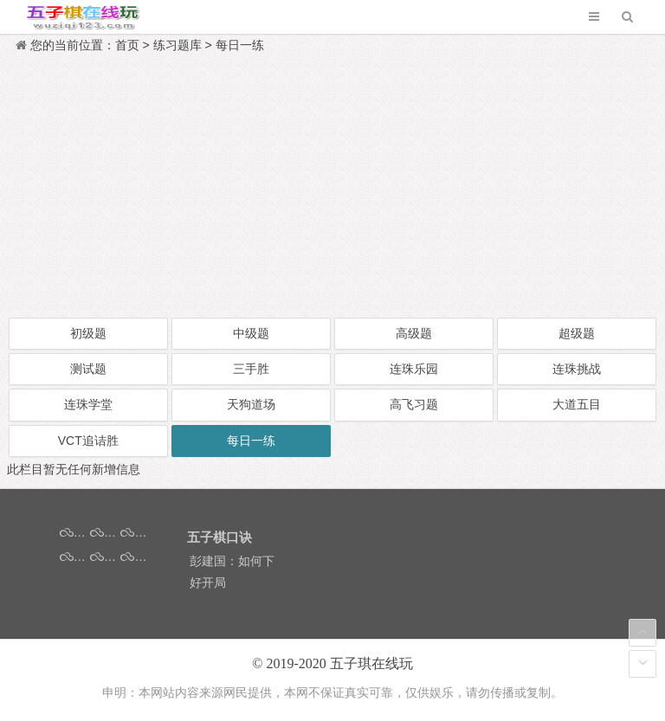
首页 (127, 45)
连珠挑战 (576, 369)
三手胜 (251, 369)
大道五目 (576, 404)
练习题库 (177, 45)
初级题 (88, 333)
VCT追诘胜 (88, 440)
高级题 (414, 333)
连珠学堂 (88, 404)
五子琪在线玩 (371, 663)
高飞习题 (414, 404)
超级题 (576, 333)
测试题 (88, 369)
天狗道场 (251, 404)
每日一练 (240, 45)
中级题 (251, 333)
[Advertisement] (332, 186)
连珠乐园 (414, 369)
